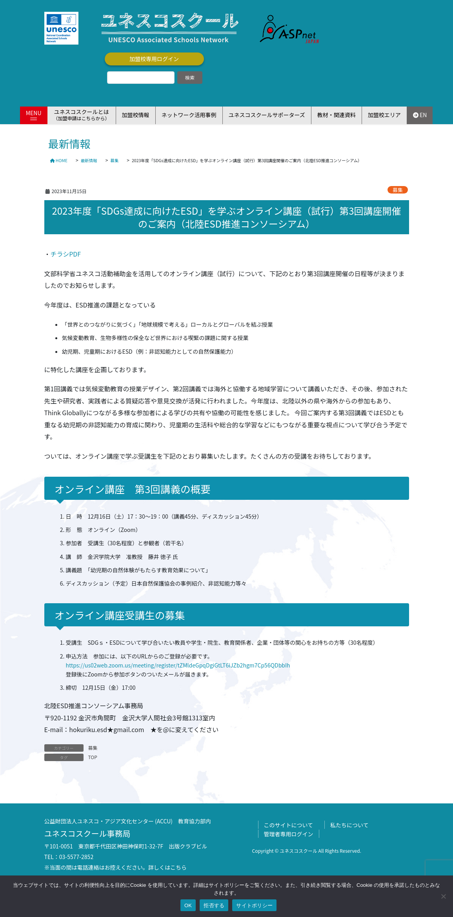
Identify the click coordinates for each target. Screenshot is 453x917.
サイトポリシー (254, 905)
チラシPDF (66, 254)
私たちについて (349, 825)
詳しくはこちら (167, 867)
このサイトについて (288, 825)
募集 (398, 190)
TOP (92, 757)
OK (188, 905)
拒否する (214, 905)
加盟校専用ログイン (154, 59)
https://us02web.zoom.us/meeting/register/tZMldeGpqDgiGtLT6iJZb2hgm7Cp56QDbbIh (178, 665)
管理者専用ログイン (288, 834)
